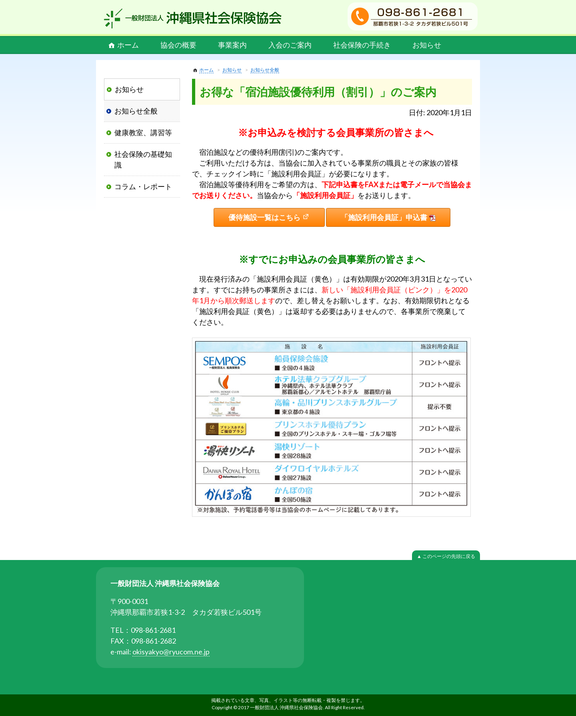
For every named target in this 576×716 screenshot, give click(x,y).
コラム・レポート (143, 186)
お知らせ (426, 44)
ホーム (128, 44)
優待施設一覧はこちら (264, 217)
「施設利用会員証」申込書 (384, 217)
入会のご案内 (290, 44)
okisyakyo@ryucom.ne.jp (171, 651)
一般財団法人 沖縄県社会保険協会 (193, 18)
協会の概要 (178, 44)
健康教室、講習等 (143, 132)
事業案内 (232, 44)
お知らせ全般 (264, 70)
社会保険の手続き (362, 44)
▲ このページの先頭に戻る (446, 556)
